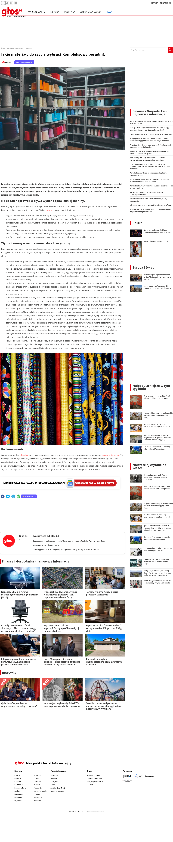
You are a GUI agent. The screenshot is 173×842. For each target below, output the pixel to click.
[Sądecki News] (138, 776)
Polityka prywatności (94, 781)
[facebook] (3, 497)
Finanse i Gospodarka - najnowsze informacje (35, 561)
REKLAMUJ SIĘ (165, 3)
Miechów (18, 797)
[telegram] (13, 497)
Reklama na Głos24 (94, 778)
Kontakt (89, 785)
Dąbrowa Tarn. (20, 788)
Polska (137, 223)
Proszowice (38, 788)
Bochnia (17, 778)
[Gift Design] (127, 781)
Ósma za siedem (57, 791)
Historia (54, 11)
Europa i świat (143, 267)
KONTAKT (154, 3)
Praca (109, 11)
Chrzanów (18, 785)
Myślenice (18, 801)
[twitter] (8, 497)
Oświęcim (37, 781)
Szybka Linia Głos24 (90, 11)
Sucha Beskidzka (40, 791)
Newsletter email (93, 775)
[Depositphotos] (149, 776)
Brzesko (17, 781)
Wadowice (38, 797)
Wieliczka (37, 801)
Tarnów (37, 794)
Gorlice (17, 791)
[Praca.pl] (127, 776)
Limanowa (18, 794)
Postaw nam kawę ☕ (24, 62)
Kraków (17, 775)
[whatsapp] (18, 497)
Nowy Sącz (38, 775)
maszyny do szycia (110, 455)
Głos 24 (8, 62)
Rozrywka (69, 11)
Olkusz (36, 778)
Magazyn (54, 775)
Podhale (37, 785)
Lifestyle (53, 778)
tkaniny (49, 210)
